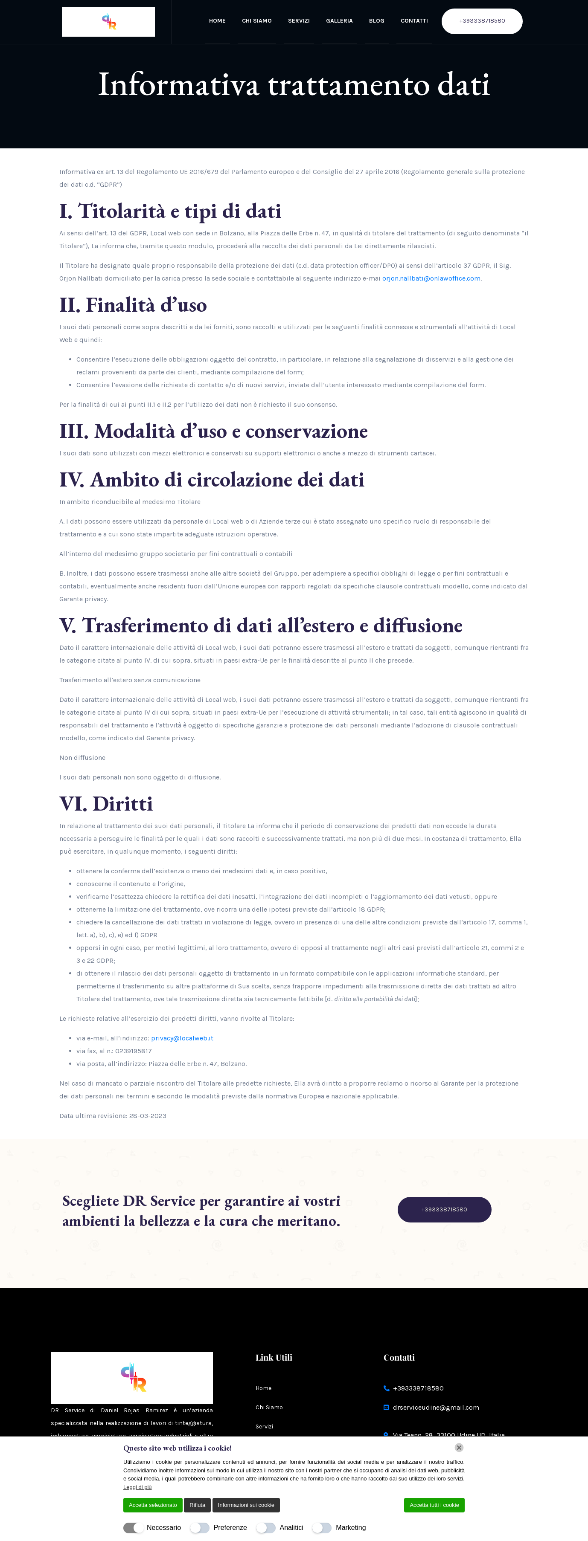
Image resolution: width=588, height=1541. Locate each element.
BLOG (376, 20)
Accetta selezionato (153, 1505)
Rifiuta (197, 1505)
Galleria (339, 20)
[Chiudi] (459, 1447)
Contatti (414, 20)
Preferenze (230, 1527)
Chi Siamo (257, 20)
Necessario (164, 1527)
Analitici (291, 1527)
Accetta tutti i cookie (434, 1505)
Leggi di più (137, 1487)
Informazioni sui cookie (246, 1505)
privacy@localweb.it (182, 1038)
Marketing (351, 1527)
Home (217, 20)
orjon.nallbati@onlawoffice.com (431, 278)
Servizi (299, 20)
